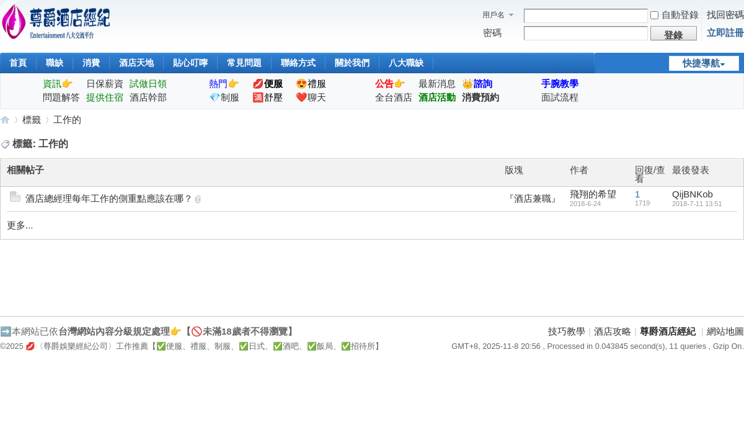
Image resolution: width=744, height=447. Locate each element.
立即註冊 (725, 32)
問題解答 (61, 97)
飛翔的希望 (593, 194)
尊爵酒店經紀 (5, 120)
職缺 (54, 63)
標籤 (31, 119)
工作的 (67, 119)
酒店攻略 (612, 331)
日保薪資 (104, 83)
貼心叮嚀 (190, 63)
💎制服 (224, 97)
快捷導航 (701, 63)
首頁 (18, 63)
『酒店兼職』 (532, 198)
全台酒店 (393, 97)
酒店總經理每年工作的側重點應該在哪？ (109, 198)
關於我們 (352, 63)
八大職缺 (406, 63)
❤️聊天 (311, 97)
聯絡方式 (298, 63)
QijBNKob (692, 194)
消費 (91, 63)
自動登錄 (674, 14)
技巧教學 (566, 331)
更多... (20, 225)
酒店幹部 (148, 97)
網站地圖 (725, 331)
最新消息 (437, 83)
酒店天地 (136, 63)
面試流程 (559, 97)
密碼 (492, 32)
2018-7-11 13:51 (697, 203)
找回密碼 (725, 14)
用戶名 (493, 15)
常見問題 (244, 63)
